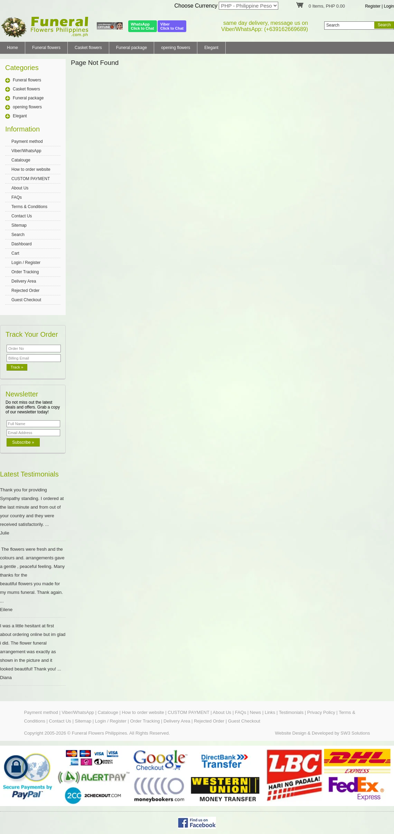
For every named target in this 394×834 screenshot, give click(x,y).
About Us (19, 188)
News (255, 712)
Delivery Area (23, 281)
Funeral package (131, 47)
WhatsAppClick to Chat (142, 26)
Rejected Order (25, 290)
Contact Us (21, 216)
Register (373, 6)
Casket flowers (88, 47)
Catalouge (20, 160)
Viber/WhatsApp (26, 150)
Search (18, 234)
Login (389, 6)
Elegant (211, 47)
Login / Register (25, 262)
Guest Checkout (26, 299)
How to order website (30, 169)
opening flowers (175, 47)
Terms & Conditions (29, 206)
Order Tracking (25, 271)
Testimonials (291, 712)
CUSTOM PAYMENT (30, 178)
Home (12, 47)
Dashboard (21, 244)
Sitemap (19, 225)
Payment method (27, 141)
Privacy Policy (321, 712)
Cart (15, 253)
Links (270, 712)
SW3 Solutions (355, 733)
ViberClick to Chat (172, 26)
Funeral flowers (46, 47)
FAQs (16, 197)
